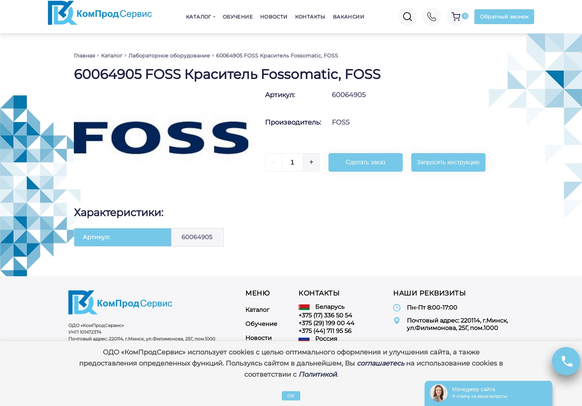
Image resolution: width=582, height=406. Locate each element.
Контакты (310, 17)
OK (290, 396)
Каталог (198, 17)
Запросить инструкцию (448, 162)
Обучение (238, 17)
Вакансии (348, 17)
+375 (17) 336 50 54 (325, 315)
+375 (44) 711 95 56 (325, 330)
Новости (274, 17)
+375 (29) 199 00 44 (326, 323)
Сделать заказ (365, 162)
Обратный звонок (504, 16)
